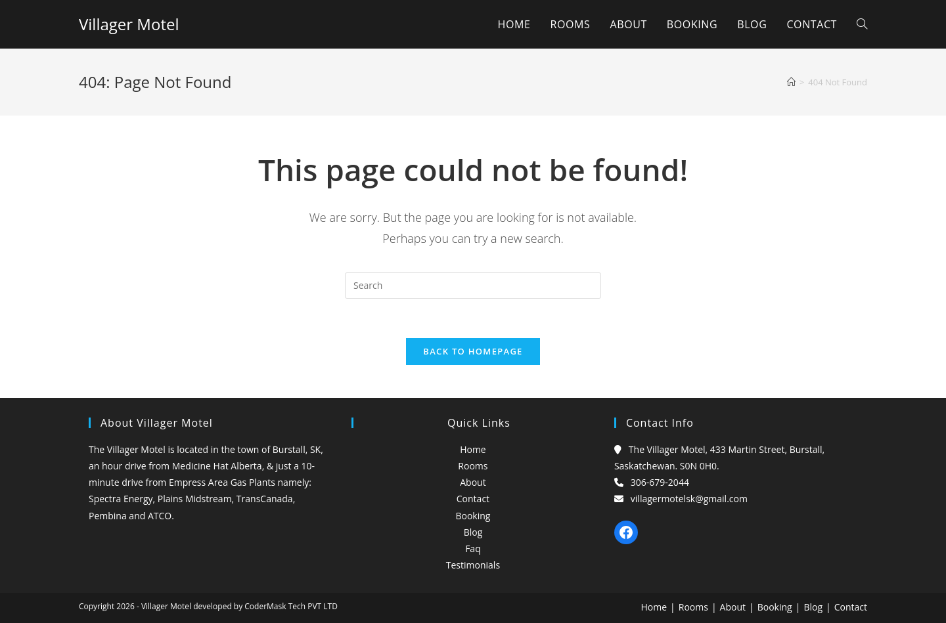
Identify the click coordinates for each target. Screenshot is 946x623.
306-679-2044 (660, 482)
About (472, 482)
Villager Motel (129, 24)
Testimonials (473, 565)
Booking (472, 515)
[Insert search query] (473, 285)
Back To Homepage (472, 351)
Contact (473, 498)
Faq (473, 548)
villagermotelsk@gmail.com (689, 498)
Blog (473, 532)
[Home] (791, 82)
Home (473, 449)
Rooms (472, 466)
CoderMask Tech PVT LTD (291, 606)
